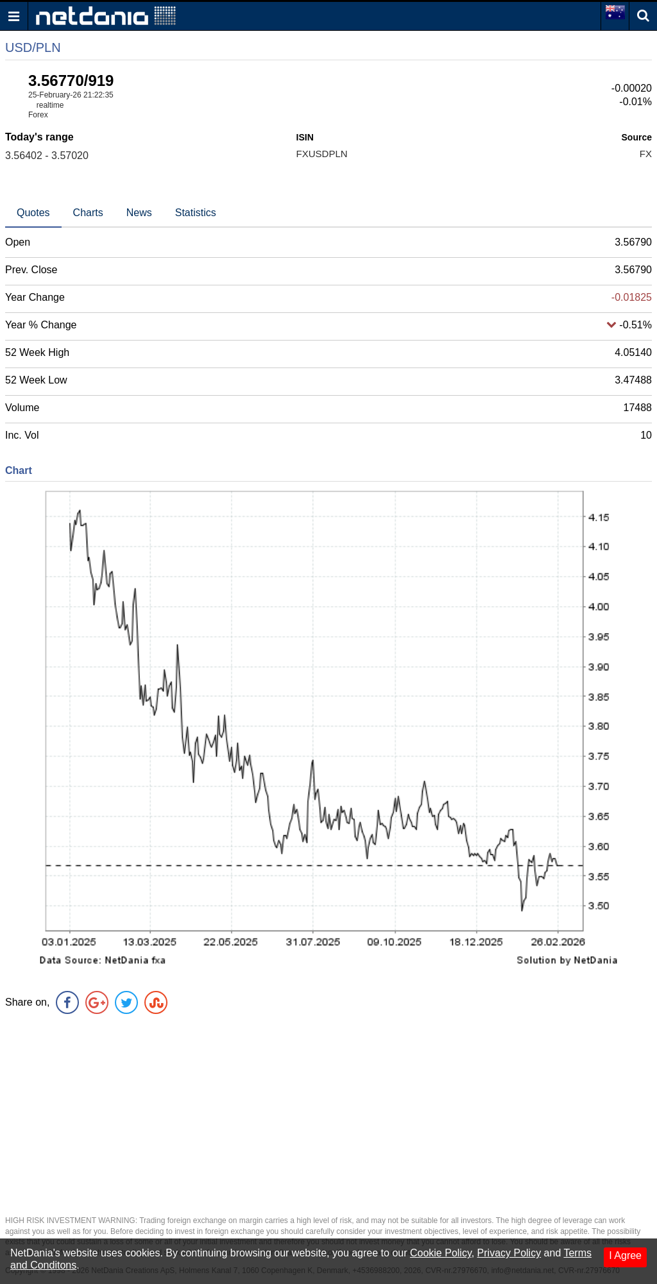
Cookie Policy (441, 1252)
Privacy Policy (509, 1252)
